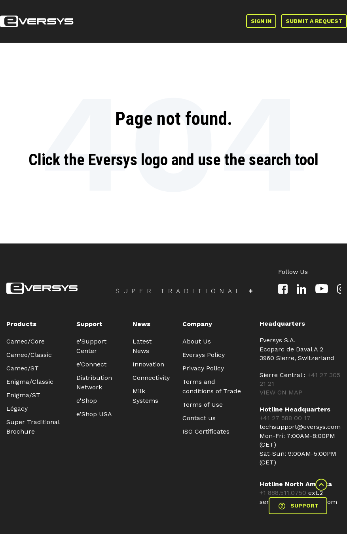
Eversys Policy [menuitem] (203, 355)
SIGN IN (261, 21)
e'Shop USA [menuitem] (94, 414)
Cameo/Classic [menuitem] (29, 355)
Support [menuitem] (89, 324)
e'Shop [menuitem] (86, 400)
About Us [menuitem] (196, 341)
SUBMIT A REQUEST (314, 21)
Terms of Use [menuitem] (202, 404)
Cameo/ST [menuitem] (22, 368)
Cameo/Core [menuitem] (25, 341)
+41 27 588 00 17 (285, 418)
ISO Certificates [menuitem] (205, 431)
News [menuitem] (141, 324)
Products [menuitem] (21, 324)
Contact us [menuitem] (199, 418)
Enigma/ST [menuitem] (23, 395)
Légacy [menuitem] (17, 408)
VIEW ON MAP (281, 392)
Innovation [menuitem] (148, 364)
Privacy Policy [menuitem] (203, 368)
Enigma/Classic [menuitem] (29, 381)
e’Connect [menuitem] (91, 364)
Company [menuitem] (197, 324)
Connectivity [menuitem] (151, 377)
